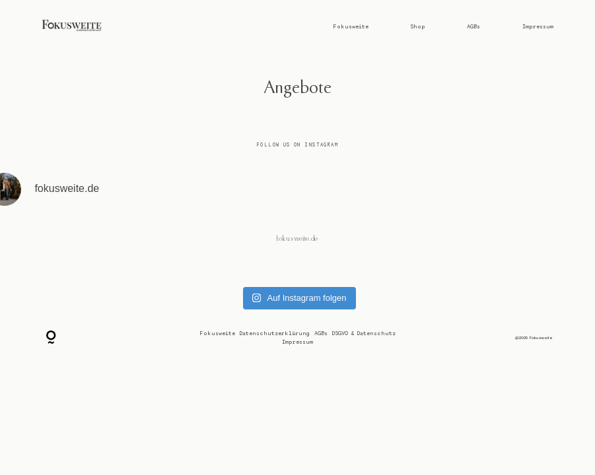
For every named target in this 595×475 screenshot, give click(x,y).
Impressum (537, 26)
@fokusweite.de (298, 239)
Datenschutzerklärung (275, 333)
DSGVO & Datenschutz (364, 333)
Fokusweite (350, 26)
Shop (417, 26)
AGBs (473, 26)
